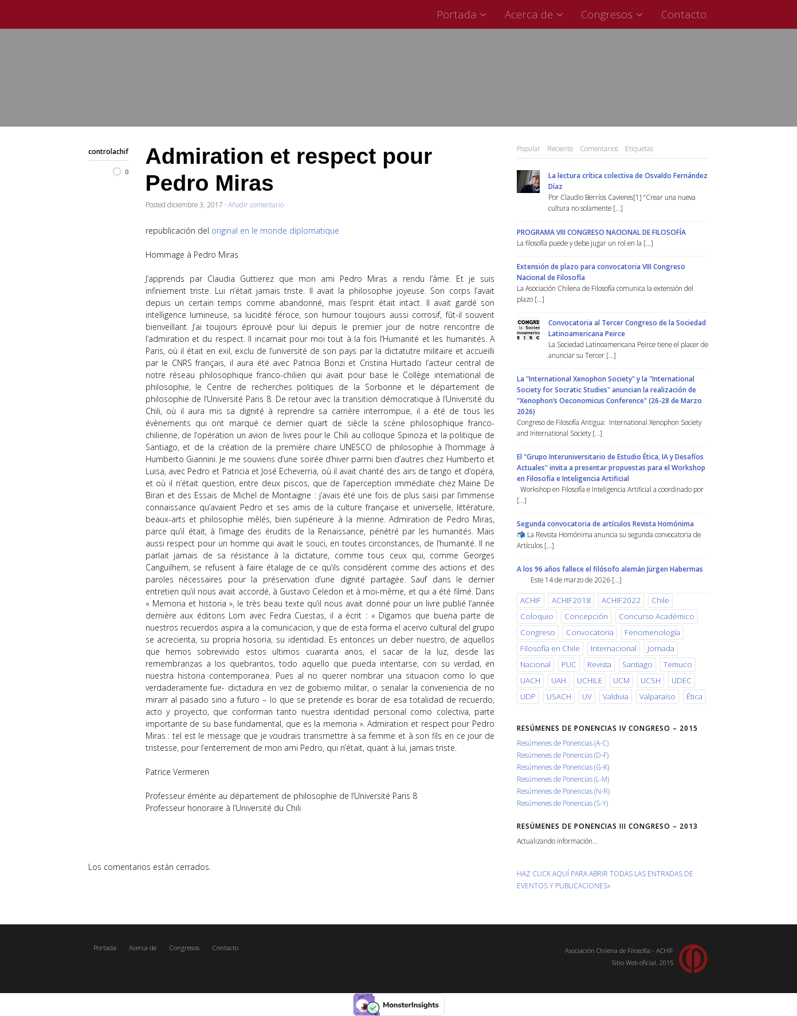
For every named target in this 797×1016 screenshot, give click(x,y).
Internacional (614, 648)
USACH (559, 696)
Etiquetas (639, 148)
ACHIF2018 (571, 600)
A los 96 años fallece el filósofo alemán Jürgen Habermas (610, 568)
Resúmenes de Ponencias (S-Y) (562, 803)
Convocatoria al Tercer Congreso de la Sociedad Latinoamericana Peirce (627, 328)
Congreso (537, 632)
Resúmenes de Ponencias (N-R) (563, 791)
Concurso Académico (656, 616)
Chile (660, 600)
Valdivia (616, 696)
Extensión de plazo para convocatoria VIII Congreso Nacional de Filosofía (601, 272)
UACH (530, 680)
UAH (558, 680)
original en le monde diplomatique (275, 230)
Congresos (613, 14)
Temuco (677, 664)
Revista (599, 664)
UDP (528, 696)
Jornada (660, 648)
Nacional (535, 664)
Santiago (637, 664)
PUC (569, 664)
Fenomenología (652, 632)
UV (587, 696)
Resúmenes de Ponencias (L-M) (563, 778)
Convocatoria (590, 632)
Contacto (683, 14)
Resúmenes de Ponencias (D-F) (562, 754)
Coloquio (536, 616)
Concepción (586, 616)
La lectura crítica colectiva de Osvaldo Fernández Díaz (628, 181)
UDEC (682, 680)
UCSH (651, 680)
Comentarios (599, 148)
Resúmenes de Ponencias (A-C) (562, 742)
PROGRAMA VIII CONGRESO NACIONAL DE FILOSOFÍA (601, 232)
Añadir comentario (256, 204)
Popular (528, 148)
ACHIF (530, 600)
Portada (463, 14)
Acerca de (535, 14)
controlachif (108, 151)
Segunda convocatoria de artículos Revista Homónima (605, 523)
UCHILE (589, 680)
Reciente (560, 148)
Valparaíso (657, 696)
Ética (694, 696)
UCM (621, 680)
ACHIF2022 (621, 600)
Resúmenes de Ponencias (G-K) (563, 766)
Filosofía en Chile (550, 648)
